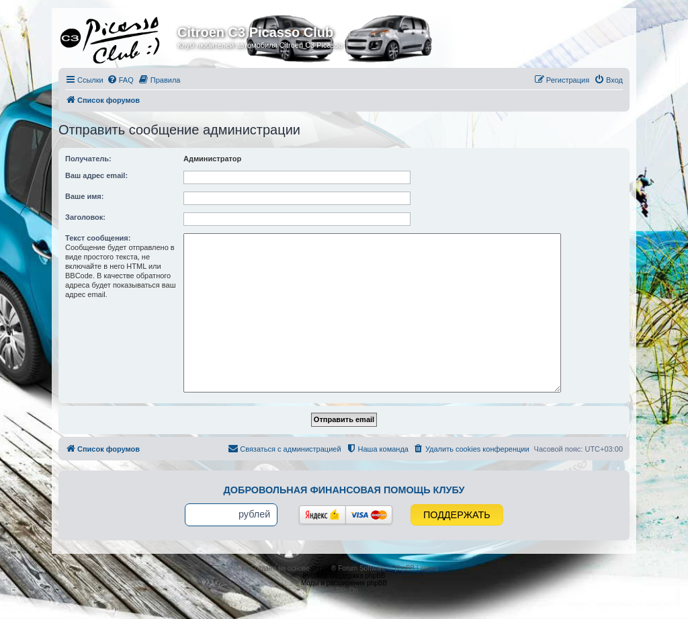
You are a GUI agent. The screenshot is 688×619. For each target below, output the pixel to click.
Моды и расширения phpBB (344, 583)
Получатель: (88, 159)
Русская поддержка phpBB (343, 575)
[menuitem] (120, 80)
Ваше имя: (84, 196)
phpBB (321, 568)
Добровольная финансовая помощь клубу (344, 490)
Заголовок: (85, 217)
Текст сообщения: (97, 238)
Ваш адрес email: (96, 175)
